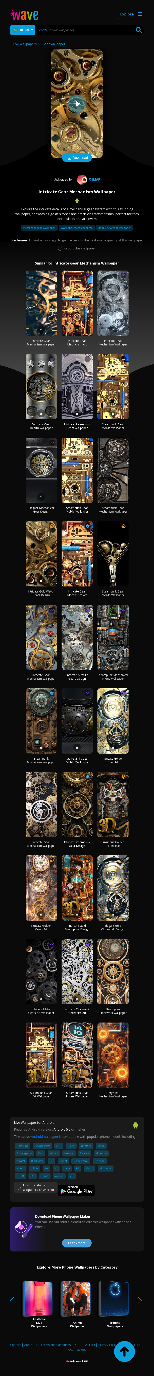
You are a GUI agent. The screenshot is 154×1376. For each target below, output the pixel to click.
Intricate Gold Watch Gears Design (41, 593)
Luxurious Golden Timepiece (113, 844)
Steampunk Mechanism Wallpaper (41, 760)
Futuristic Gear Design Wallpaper (41, 426)
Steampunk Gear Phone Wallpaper (77, 1094)
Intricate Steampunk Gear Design (77, 844)
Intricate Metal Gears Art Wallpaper (41, 1011)
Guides (81, 1349)
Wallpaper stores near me (77, 228)
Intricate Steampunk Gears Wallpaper (77, 426)
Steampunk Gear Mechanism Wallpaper (113, 509)
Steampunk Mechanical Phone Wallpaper (113, 676)
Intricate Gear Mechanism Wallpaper (41, 342)
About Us (30, 1345)
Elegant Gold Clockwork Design (113, 927)
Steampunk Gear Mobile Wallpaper (113, 426)
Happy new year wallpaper (114, 228)
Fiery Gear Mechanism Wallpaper (113, 1094)
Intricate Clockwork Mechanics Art (77, 1011)
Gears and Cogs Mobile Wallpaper (77, 760)
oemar (88, 179)
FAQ (70, 1349)
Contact (15, 1345)
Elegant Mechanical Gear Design (41, 509)
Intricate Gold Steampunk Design (77, 927)
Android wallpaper (44, 1136)
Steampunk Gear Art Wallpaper (41, 1094)
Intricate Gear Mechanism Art (77, 342)
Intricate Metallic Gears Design (77, 676)
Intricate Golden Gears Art (41, 927)
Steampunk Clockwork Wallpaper (113, 1011)
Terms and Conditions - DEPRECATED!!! (68, 1345)
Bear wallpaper (54, 44)
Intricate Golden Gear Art (113, 760)
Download (77, 158)
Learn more (77, 1243)
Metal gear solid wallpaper (39, 228)
